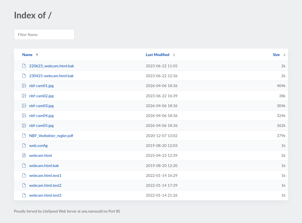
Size (276, 54)
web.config (35, 145)
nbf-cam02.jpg (38, 95)
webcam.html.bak (40, 165)
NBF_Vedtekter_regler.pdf (47, 135)
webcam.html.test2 (41, 185)
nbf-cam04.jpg (38, 115)
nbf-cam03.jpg (38, 105)
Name (27, 54)
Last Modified (157, 54)
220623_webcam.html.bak (48, 65)
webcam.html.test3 (41, 195)
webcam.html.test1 (41, 175)
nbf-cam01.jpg (38, 85)
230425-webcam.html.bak (48, 75)
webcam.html (37, 155)
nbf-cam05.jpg (38, 125)
